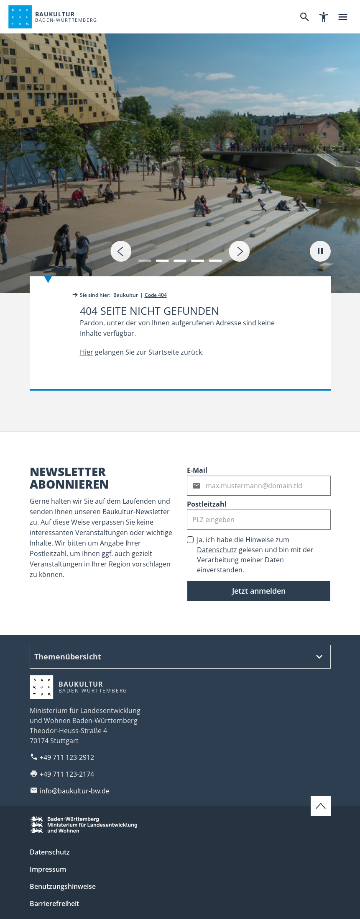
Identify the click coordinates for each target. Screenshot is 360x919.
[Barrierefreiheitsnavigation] (323, 17)
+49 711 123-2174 (67, 774)
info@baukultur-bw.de (75, 790)
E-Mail (197, 470)
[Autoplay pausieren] (320, 251)
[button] (144, 255)
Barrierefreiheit (54, 903)
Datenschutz (217, 549)
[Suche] (304, 17)
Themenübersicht (67, 656)
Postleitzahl (207, 504)
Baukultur (125, 295)
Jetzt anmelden (259, 591)
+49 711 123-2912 (67, 757)
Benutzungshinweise (63, 886)
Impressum (48, 869)
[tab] (180, 146)
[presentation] (120, 251)
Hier (86, 352)
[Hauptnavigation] (343, 17)
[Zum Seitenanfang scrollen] (321, 806)
